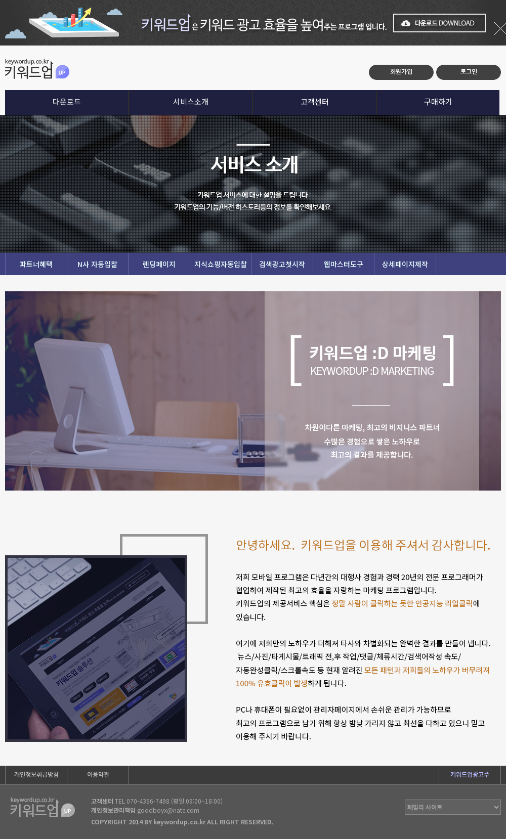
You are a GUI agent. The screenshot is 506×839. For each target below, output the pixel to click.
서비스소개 (190, 101)
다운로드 (67, 101)
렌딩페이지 (159, 264)
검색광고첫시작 (282, 264)
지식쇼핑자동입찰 (220, 264)
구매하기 (438, 101)
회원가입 (401, 72)
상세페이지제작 (405, 264)
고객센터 (315, 101)
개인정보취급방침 (36, 775)
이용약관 (98, 775)
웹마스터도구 (343, 264)
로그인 (468, 72)
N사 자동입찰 (97, 264)
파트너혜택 (36, 264)
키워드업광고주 (469, 775)
